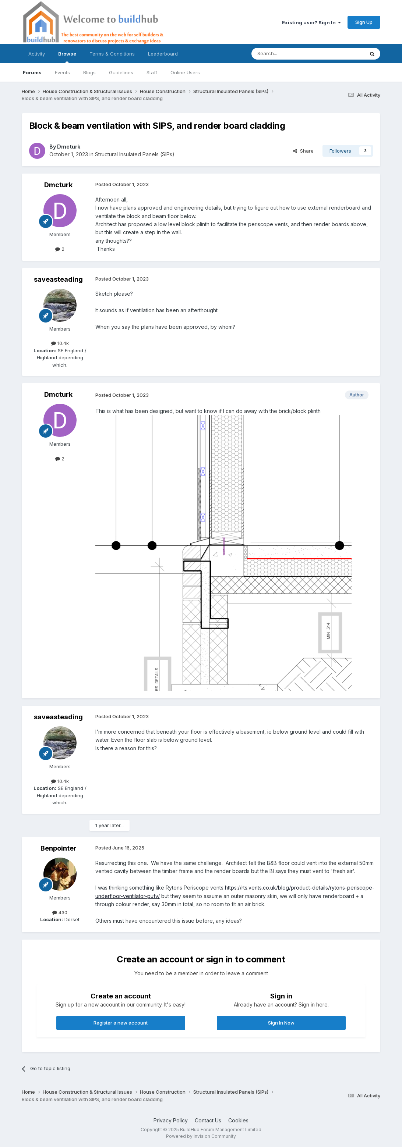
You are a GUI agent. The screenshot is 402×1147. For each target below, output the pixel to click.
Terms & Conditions (112, 54)
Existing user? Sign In (311, 22)
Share (303, 151)
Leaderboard (163, 54)
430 (59, 912)
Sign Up (364, 22)
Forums (32, 72)
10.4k (60, 343)
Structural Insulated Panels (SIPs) (134, 154)
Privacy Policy (171, 1120)
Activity (36, 54)
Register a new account (121, 1023)
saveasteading (58, 279)
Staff (152, 72)
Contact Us (208, 1120)
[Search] (289, 54)
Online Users (185, 72)
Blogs (89, 72)
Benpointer (58, 848)
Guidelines (121, 72)
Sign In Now (281, 1023)
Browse (67, 57)
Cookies (238, 1120)
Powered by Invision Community (201, 1136)
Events (62, 72)
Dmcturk (68, 146)
